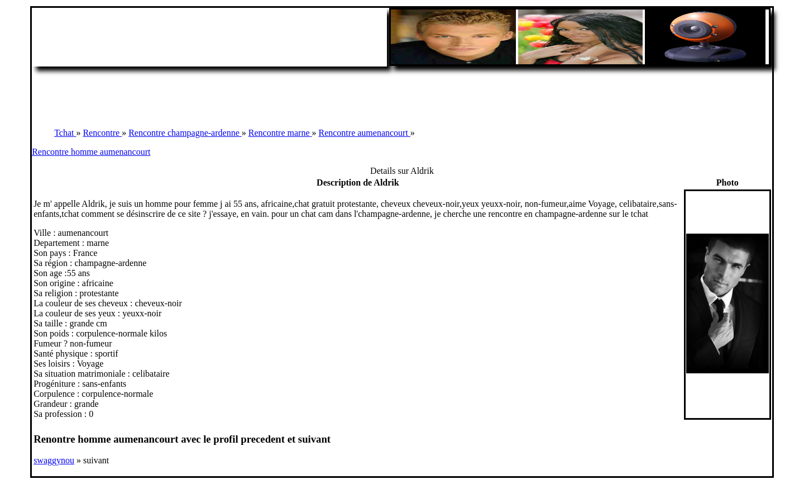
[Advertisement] (402, 92)
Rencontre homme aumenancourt (91, 151)
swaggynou (54, 460)
